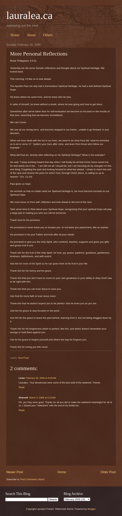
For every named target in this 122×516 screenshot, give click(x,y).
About (31, 35)
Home (15, 35)
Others (48, 35)
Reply (22, 387)
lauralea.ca (29, 15)
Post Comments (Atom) (32, 479)
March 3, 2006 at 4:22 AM (42, 397)
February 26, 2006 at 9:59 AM (41, 378)
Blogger (91, 509)
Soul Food (23, 357)
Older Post (108, 472)
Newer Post (14, 472)
